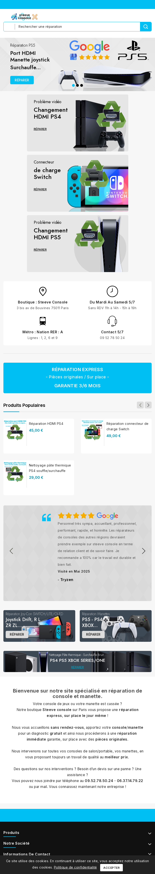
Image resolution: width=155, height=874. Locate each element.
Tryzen (66, 579)
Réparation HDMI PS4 (46, 424)
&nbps (11, 551)
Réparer (40, 129)
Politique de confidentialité (75, 867)
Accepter (111, 867)
